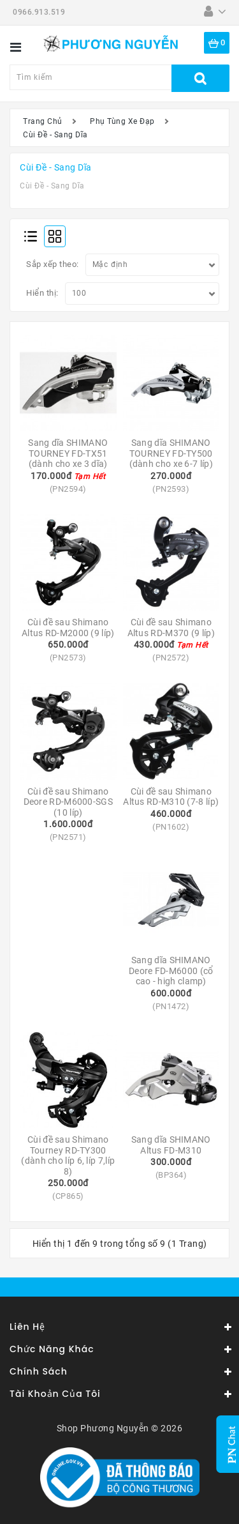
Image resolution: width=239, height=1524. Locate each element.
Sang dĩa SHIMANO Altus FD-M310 (172, 1144)
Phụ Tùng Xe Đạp (122, 121)
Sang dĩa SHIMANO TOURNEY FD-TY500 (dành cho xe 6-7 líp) (172, 453)
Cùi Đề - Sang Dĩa (55, 134)
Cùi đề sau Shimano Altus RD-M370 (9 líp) (171, 627)
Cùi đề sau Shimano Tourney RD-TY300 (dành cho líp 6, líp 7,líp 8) (69, 1155)
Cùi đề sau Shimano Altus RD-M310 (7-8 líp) (171, 796)
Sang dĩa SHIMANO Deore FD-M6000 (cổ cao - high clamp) (172, 970)
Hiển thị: (42, 293)
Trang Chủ (42, 121)
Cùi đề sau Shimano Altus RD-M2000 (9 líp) (68, 627)
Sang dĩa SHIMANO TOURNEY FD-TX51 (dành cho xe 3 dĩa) (69, 453)
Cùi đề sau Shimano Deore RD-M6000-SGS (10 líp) (69, 802)
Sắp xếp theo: (52, 264)
